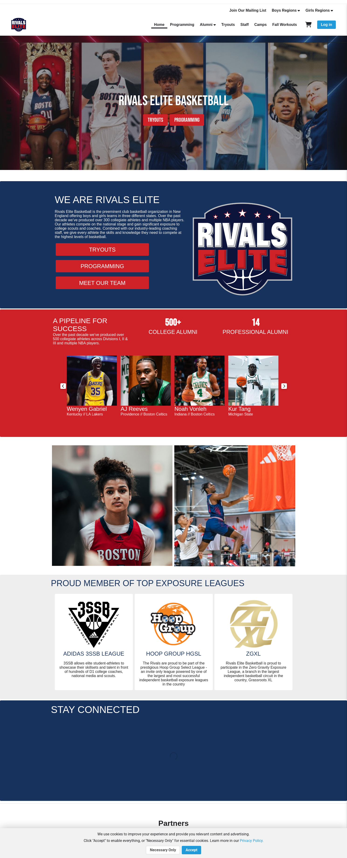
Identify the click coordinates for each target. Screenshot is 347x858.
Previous (63, 386)
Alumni (206, 25)
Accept (191, 850)
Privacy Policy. (252, 840)
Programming (182, 25)
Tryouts (228, 25)
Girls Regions (318, 10)
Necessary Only (163, 850)
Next (284, 386)
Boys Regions (284, 10)
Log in (326, 25)
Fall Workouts (284, 25)
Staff (244, 25)
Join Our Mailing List (247, 10)
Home (159, 25)
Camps (260, 25)
